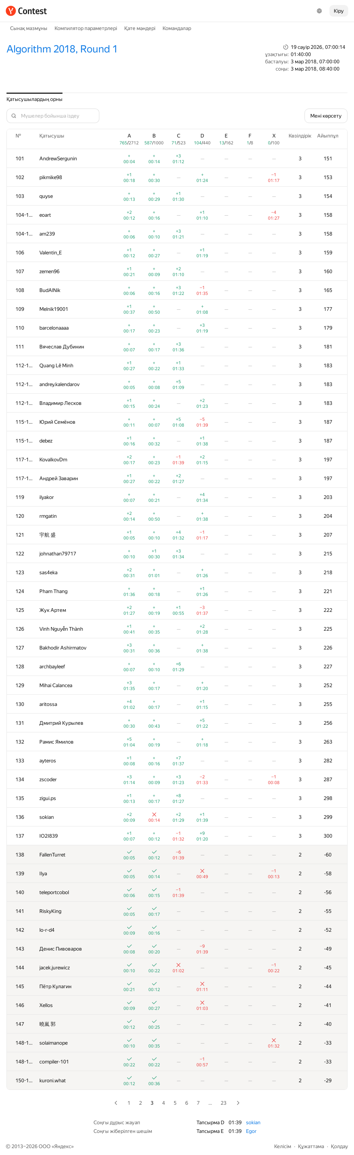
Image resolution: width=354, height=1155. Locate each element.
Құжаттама (311, 1146)
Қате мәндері (139, 28)
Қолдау (339, 1146)
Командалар (177, 28)
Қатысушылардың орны (34, 99)
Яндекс (62, 1146)
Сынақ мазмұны (28, 28)
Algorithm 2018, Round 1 (62, 49)
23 (223, 1103)
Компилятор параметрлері (86, 28)
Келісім (282, 1146)
